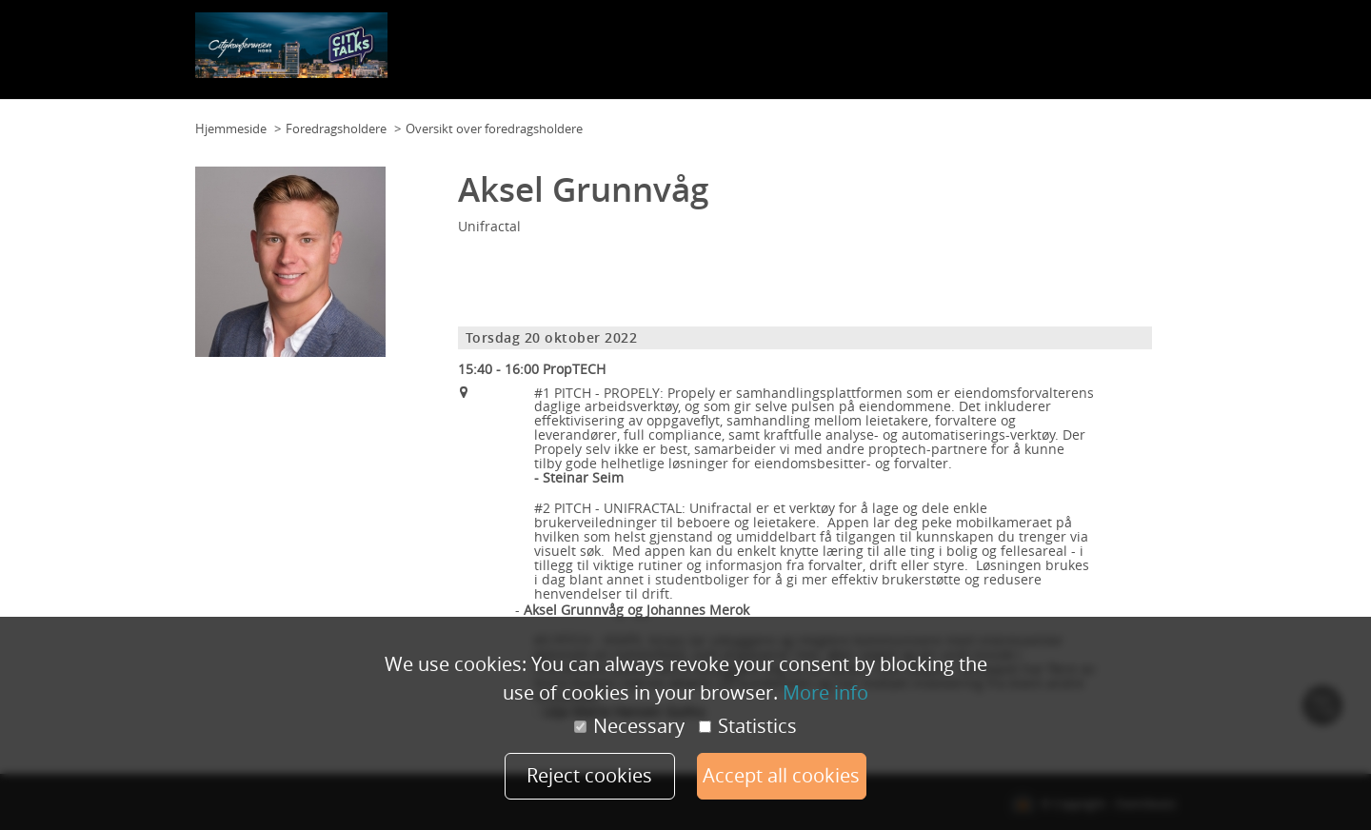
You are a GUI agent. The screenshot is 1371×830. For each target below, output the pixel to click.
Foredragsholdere (1085, 56)
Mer (1159, 56)
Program (777, 56)
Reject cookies (581, 775)
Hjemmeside (231, 128)
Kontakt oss (707, 56)
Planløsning (629, 56)
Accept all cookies (790, 775)
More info (825, 691)
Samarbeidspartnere (874, 56)
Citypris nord (984, 56)
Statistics (748, 725)
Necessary (629, 725)
